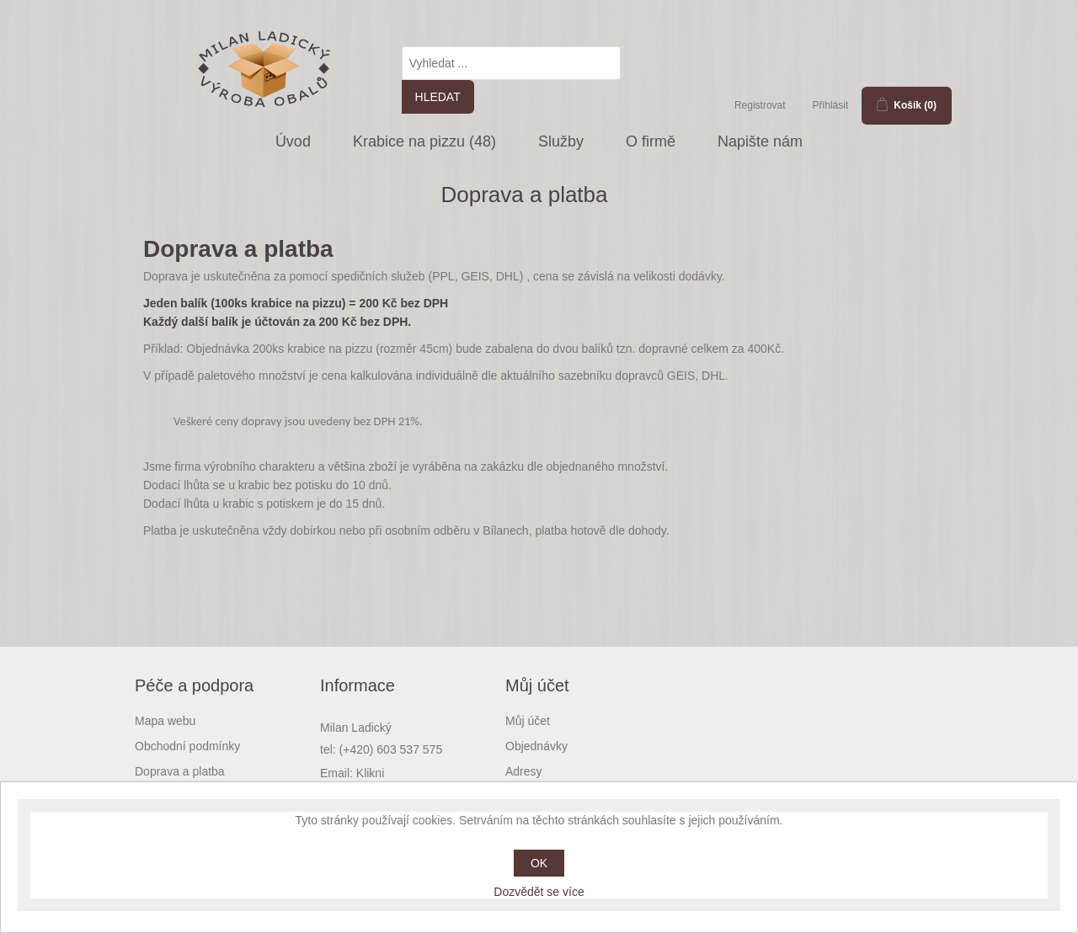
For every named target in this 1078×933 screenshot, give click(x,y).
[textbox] (511, 63)
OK (539, 863)
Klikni (370, 773)
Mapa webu (165, 721)
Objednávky (536, 746)
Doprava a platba (180, 771)
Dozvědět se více (539, 891)
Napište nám (760, 141)
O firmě (650, 141)
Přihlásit (831, 105)
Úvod (293, 141)
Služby (561, 141)
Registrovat (760, 105)
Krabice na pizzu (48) (424, 141)
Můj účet (527, 721)
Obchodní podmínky (187, 746)
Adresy (523, 771)
